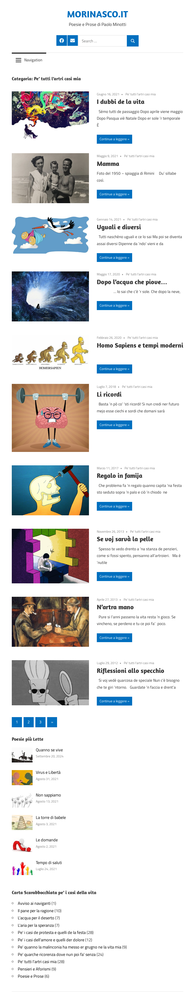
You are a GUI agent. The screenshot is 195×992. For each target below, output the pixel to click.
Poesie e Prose (31, 976)
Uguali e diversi (119, 227)
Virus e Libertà (48, 772)
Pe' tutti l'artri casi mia (140, 94)
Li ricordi (109, 394)
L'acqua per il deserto (36, 918)
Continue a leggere (113, 139)
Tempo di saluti (49, 862)
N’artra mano (115, 607)
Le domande (47, 840)
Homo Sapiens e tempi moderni (140, 345)
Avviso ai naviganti (34, 903)
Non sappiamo (48, 795)
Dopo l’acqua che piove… (132, 282)
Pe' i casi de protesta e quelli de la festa (52, 932)
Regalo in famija (119, 475)
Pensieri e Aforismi (34, 969)
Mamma (108, 163)
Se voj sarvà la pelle (125, 539)
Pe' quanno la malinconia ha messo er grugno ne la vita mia (69, 947)
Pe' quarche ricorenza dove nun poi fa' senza (57, 954)
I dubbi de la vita (120, 101)
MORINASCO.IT (97, 14)
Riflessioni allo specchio (130, 670)
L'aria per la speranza (36, 925)
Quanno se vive (49, 750)
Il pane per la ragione (36, 911)
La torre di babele (51, 817)
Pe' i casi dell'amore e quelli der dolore (51, 940)
